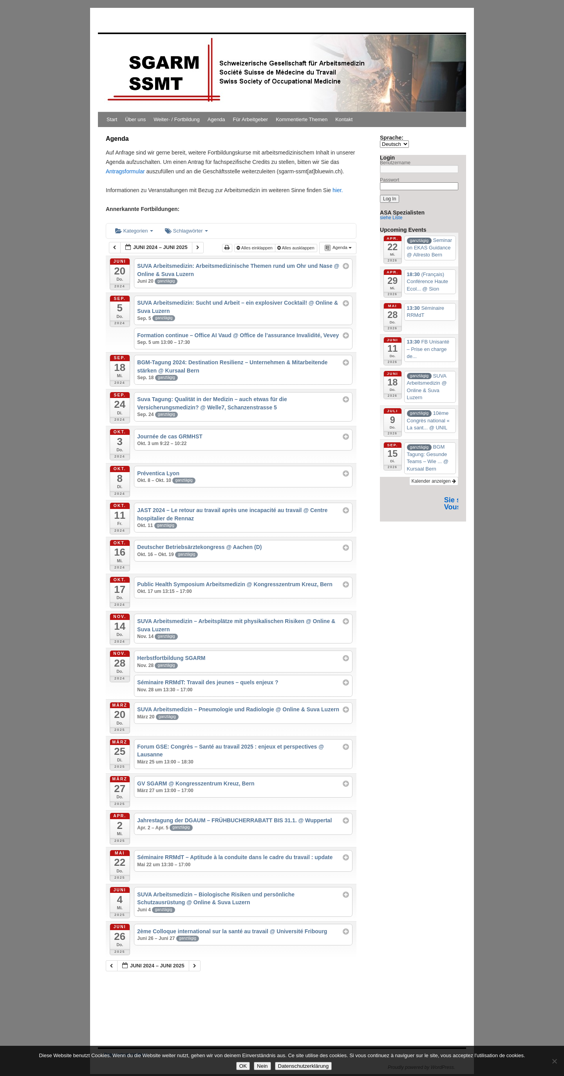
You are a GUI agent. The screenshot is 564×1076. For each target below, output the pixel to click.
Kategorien (134, 231)
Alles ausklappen (296, 247)
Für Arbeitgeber (250, 119)
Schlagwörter (186, 231)
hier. (337, 190)
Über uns (135, 119)
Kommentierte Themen (301, 119)
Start (112, 119)
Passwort (389, 180)
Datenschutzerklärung (303, 1066)
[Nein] (554, 1061)
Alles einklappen (255, 247)
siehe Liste (391, 217)
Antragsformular (125, 171)
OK (243, 1066)
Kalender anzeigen (434, 481)
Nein (262, 1066)
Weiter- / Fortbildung (177, 119)
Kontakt (343, 119)
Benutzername (395, 162)
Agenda (216, 119)
